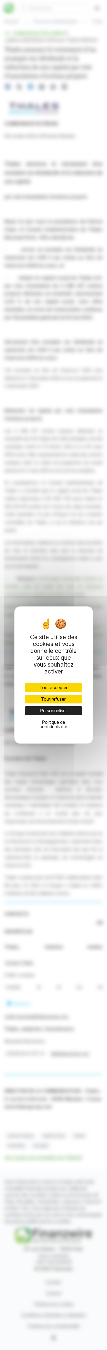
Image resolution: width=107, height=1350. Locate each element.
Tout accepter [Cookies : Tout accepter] (53, 687)
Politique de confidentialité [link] (53, 724)
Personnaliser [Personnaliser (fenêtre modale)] (53, 710)
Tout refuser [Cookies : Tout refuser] (53, 699)
